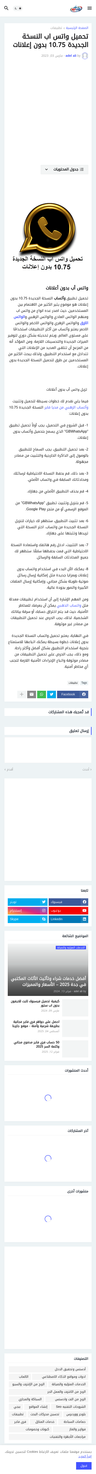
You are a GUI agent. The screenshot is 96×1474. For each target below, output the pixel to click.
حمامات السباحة (75, 1422)
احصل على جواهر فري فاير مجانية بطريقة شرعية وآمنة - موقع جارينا (35, 1024)
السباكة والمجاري (30, 1399)
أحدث (86, 769)
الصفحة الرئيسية (77, 28)
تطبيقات (56, 28)
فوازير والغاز (77, 1429)
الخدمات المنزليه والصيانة (69, 1384)
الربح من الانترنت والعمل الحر (67, 1392)
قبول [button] (84, 1466)
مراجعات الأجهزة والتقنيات (68, 1437)
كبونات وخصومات (37, 1429)
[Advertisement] (48, 115)
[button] (90, 8)
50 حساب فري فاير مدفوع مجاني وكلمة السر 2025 (36, 1044)
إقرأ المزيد (85, 1456)
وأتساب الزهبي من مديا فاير (66, 407)
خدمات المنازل (44, 1422)
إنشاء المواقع (38, 1407)
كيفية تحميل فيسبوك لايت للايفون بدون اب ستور (35, 1003)
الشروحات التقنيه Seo (71, 1407)
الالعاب (23, 1377)
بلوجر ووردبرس (76, 1414)
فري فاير (20, 1422)
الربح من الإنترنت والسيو (28, 1384)
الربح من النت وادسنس (70, 1399)
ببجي (17, 1407)
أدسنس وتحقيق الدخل (70, 1369)
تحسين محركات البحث (45, 1414)
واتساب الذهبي (69, 605)
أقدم (10, 769)
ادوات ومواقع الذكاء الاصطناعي (64, 1377)
